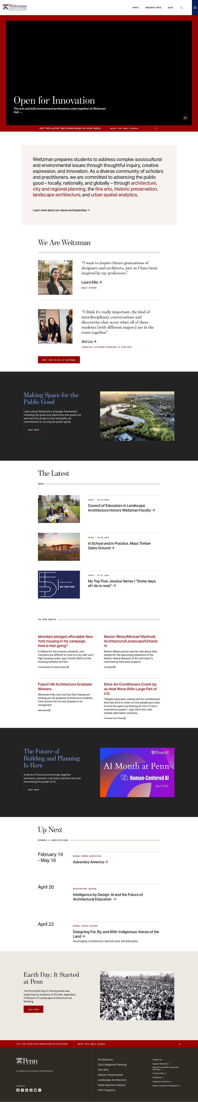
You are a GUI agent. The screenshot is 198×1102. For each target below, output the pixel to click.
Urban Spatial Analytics (112, 1085)
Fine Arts (103, 1069)
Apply (135, 7)
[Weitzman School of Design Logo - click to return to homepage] (15, 7)
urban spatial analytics (114, 195)
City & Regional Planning (112, 1064)
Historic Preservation (110, 1074)
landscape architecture (56, 195)
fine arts (103, 189)
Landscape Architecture (112, 1079)
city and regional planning (59, 189)
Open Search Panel (182, 8)
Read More (33, 430)
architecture (143, 183)
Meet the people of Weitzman (59, 360)
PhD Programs (106, 1090)
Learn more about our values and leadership (59, 210)
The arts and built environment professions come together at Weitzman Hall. (60, 110)
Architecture (105, 1059)
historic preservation (135, 189)
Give (170, 7)
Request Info (153, 7)
